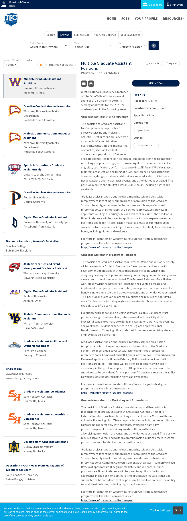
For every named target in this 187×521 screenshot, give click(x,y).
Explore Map (82, 35)
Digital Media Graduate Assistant (45, 217)
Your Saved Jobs (130, 35)
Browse (64, 35)
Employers (175, 4)
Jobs (125, 18)
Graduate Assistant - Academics (44, 391)
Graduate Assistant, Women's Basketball (33, 241)
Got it (178, 510)
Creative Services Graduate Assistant (48, 192)
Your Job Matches (105, 35)
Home (111, 18)
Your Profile (146, 18)
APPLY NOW (155, 83)
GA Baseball (14, 368)
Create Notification (61, 65)
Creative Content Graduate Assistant (48, 106)
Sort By (10, 65)
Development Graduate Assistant (45, 441)
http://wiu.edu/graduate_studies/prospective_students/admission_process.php (108, 247)
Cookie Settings (160, 510)
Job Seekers (152, 4)
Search (51, 35)
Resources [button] (172, 18)
